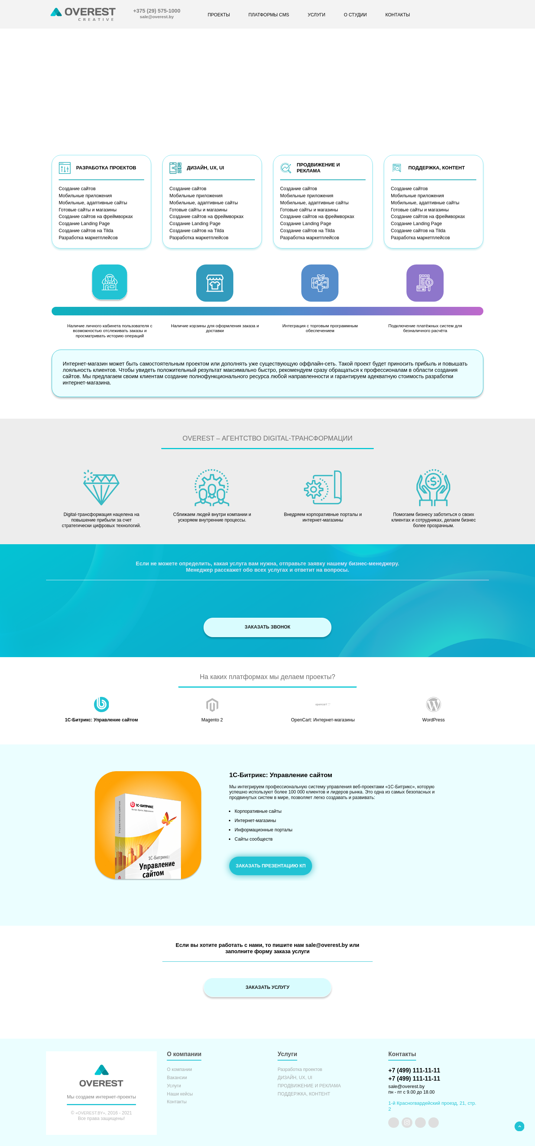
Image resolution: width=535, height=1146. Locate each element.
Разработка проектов (300, 1068)
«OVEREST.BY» (90, 1112)
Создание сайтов (77, 188)
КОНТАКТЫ (397, 14)
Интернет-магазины (255, 818)
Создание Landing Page (83, 222)
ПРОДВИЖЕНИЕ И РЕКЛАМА (309, 1084)
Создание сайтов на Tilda (85, 229)
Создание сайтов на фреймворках (95, 216)
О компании (179, 1068)
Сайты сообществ (253, 834)
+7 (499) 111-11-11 (413, 1069)
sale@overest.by (157, 17)
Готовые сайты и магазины (87, 209)
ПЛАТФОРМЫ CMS (269, 14)
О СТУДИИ (355, 14)
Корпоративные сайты (257, 809)
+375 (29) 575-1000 (157, 11)
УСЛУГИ (316, 14)
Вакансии (177, 1076)
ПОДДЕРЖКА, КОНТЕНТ (304, 1092)
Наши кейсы (180, 1092)
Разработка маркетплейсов (87, 236)
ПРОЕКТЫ (219, 14)
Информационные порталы (263, 825)
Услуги (174, 1084)
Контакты (177, 1100)
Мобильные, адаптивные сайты (92, 202)
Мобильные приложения (85, 195)
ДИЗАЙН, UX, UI (295, 1076)
